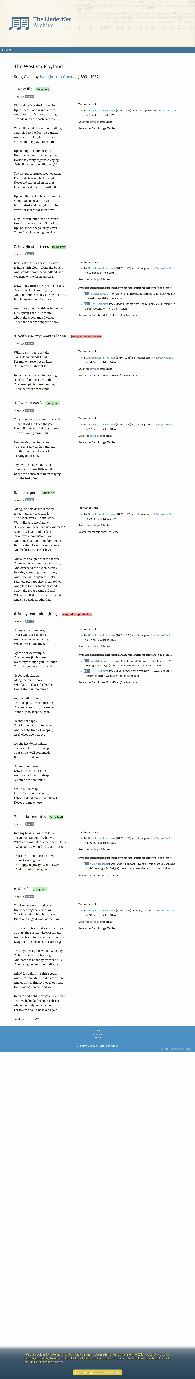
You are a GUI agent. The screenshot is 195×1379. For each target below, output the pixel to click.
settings (94, 121)
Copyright (97, 1033)
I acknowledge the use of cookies (97, 1372)
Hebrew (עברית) (100, 303)
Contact (97, 1030)
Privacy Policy (123, 1358)
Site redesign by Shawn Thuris (176, 1048)
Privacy (97, 1037)
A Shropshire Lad (166, 110)
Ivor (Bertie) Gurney (58, 76)
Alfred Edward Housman (102, 110)
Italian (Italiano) (99, 863)
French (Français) (99, 293)
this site (56, 1361)
